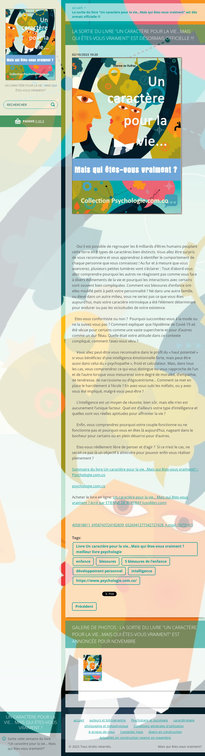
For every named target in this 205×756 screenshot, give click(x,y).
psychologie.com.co (88, 486)
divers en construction (165, 732)
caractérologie (184, 720)
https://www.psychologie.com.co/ (106, 580)
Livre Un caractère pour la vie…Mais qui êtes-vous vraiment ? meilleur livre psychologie (130, 549)
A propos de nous (102, 732)
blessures (107, 561)
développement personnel (99, 571)
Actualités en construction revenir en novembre (135, 737)
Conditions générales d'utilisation (159, 726)
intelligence (141, 571)
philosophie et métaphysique (106, 726)
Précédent (84, 606)
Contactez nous (131, 732)
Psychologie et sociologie (149, 720)
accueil (77, 8)
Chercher (53, 104)
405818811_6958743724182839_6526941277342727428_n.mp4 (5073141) (132, 525)
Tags (76, 537)
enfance (83, 561)
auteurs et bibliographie (107, 720)
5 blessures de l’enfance (146, 561)
